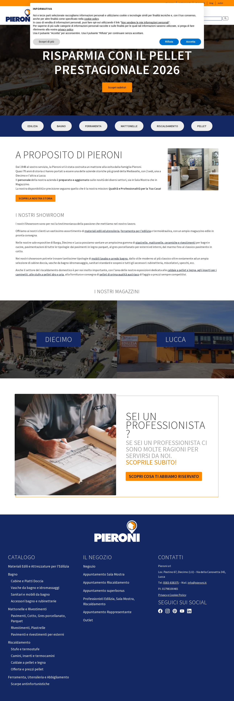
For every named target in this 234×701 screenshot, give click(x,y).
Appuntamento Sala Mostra (103, 574)
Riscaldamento (167, 126)
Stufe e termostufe (25, 649)
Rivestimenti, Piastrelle (28, 627)
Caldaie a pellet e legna (28, 662)
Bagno (61, 126)
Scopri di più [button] (46, 41)
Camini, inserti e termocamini (33, 656)
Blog (211, 3)
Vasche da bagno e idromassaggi (35, 587)
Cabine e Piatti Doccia (27, 581)
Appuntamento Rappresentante (107, 612)
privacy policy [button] (65, 29)
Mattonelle (129, 126)
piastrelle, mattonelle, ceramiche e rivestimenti (165, 242)
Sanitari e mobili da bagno (30, 594)
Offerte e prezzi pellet (27, 669)
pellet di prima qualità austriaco (119, 274)
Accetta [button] (190, 41)
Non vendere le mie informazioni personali (144, 22)
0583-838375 (171, 582)
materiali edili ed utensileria (102, 231)
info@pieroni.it (197, 582)
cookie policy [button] (91, 18)
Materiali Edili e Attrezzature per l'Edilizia (38, 566)
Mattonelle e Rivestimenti (27, 609)
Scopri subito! (117, 87)
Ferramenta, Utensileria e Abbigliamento (38, 677)
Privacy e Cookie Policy (172, 595)
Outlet (220, 3)
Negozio (89, 566)
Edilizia (33, 126)
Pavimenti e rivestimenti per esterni (37, 634)
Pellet (201, 126)
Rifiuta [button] (169, 41)
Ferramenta (93, 126)
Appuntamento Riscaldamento (106, 582)
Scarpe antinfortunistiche (30, 684)
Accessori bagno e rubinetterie (33, 601)
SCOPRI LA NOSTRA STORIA (35, 198)
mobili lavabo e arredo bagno (109, 258)
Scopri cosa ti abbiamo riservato (164, 476)
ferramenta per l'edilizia (136, 231)
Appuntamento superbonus (103, 590)
